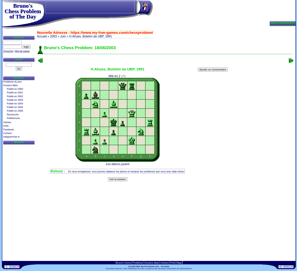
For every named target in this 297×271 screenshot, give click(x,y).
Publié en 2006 (15, 110)
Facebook (8, 129)
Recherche (13, 114)
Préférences (13, 118)
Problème (138, 262)
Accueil (42, 36)
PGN (6, 125)
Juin (63, 36)
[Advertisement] (165, 188)
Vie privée (165, 266)
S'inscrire (8, 51)
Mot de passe (22, 51)
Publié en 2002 (15, 96)
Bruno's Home (123, 262)
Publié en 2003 (15, 99)
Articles (7, 122)
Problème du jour (12, 81)
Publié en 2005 (15, 107)
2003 (53, 36)
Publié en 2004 (15, 103)
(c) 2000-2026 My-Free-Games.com (144, 266)
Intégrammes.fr (11, 136)
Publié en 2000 (15, 88)
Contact (7, 133)
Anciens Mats (10, 85)
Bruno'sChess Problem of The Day (23, 11)
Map (179, 262)
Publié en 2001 (15, 92)
